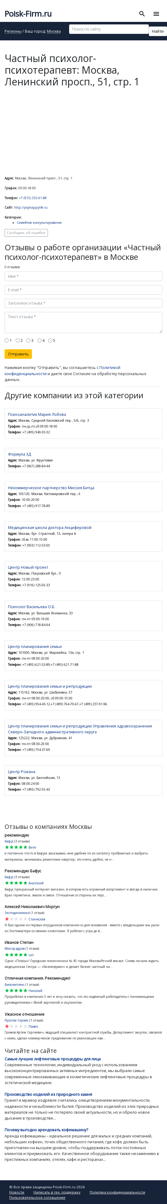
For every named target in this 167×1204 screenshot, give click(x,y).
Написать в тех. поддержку (56, 1192)
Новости (16, 1192)
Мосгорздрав (15, 948)
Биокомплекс (15, 984)
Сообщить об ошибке (26, 232)
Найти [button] (158, 31)
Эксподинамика (17, 913)
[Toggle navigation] (156, 14)
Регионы (13, 31)
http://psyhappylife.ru (31, 207)
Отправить (18, 354)
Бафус (9, 841)
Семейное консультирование (39, 222)
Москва (54, 31)
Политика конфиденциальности (117, 1192)
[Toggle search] (142, 14)
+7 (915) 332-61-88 (33, 198)
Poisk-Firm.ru (28, 13)
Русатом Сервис (17, 1020)
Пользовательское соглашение (37, 1197)
